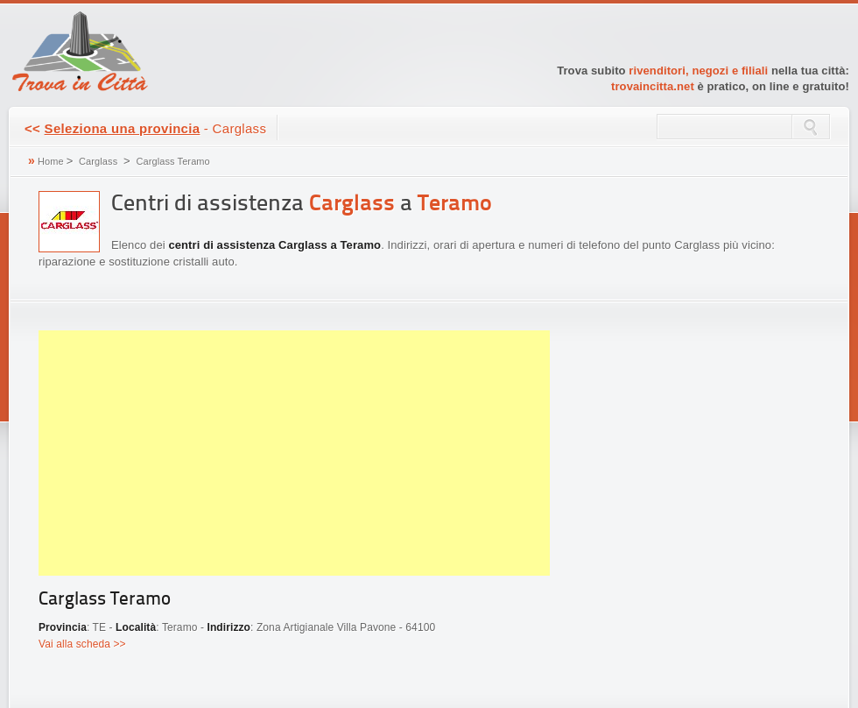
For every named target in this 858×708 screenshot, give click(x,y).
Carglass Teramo (172, 161)
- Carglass (145, 128)
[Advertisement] (294, 453)
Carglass (98, 161)
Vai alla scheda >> (82, 644)
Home (51, 161)
